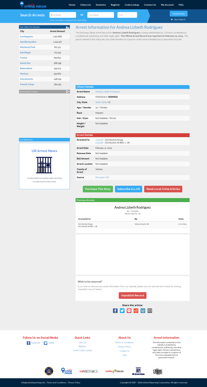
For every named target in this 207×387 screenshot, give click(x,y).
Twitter (49, 343)
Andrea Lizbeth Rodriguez (107, 92)
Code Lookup (132, 4)
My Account (167, 4)
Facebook (33, 343)
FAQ (181, 4)
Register (115, 4)
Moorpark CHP (102, 177)
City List (82, 342)
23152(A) (99, 140)
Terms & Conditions (124, 342)
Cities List (85, 4)
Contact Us (150, 4)
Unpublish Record (132, 295)
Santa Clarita (101, 102)
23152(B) (99, 143)
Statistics (101, 4)
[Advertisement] (44, 114)
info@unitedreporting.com (33, 382)
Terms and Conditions (56, 382)
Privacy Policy (124, 347)
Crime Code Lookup (82, 350)
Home (72, 4)
